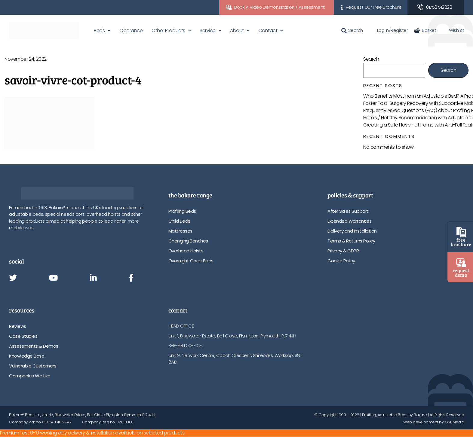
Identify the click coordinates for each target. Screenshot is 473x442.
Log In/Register (388, 30)
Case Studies (23, 336)
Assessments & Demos (33, 346)
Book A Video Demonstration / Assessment (279, 7)
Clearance (131, 30)
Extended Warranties (349, 221)
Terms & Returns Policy (351, 241)
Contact (267, 30)
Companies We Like (30, 376)
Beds (99, 30)
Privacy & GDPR (343, 251)
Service (208, 30)
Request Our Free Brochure (374, 7)
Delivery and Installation (352, 231)
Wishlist (453, 30)
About (237, 30)
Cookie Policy (341, 261)
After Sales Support (348, 211)
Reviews (17, 326)
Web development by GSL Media (433, 422)
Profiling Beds (182, 211)
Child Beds (179, 221)
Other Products (168, 30)
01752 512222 (439, 7)
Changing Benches (188, 241)
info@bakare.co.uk (187, 381)
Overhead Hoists (186, 251)
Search (352, 30)
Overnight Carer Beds (190, 261)
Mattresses (180, 231)
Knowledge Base (26, 356)
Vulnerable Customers (32, 366)
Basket (425, 30)
